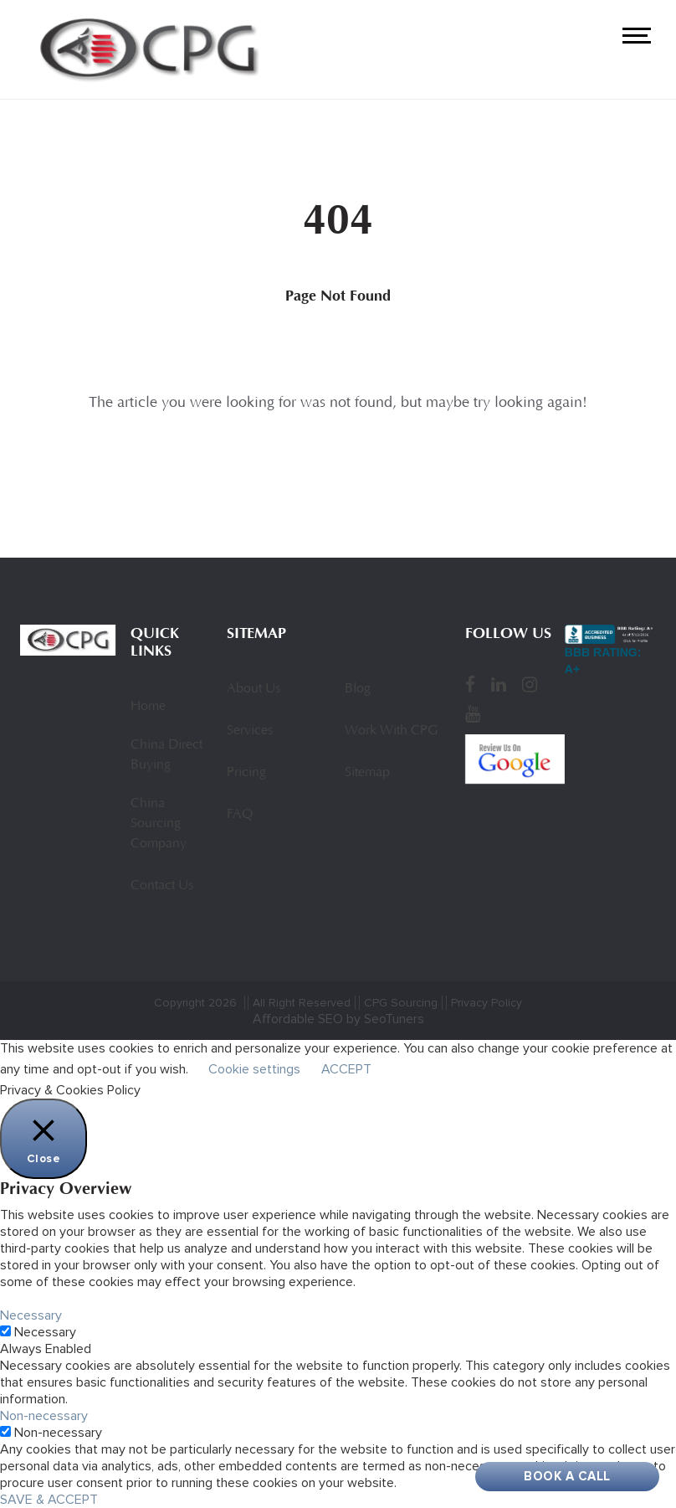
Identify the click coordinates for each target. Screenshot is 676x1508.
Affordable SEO (298, 1019)
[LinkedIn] (498, 684)
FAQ (240, 814)
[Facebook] (470, 684)
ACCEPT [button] (346, 1069)
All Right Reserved (302, 1003)
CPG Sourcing (401, 1003)
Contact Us (162, 886)
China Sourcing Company (159, 824)
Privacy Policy (486, 1003)
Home (148, 706)
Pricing (246, 773)
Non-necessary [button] (44, 1416)
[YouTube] (472, 713)
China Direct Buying (166, 755)
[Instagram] (529, 684)
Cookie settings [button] (254, 1069)
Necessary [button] (31, 1315)
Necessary (45, 1332)
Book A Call (567, 1476)
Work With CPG (391, 731)
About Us (253, 689)
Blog (358, 689)
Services (250, 731)
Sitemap (367, 773)
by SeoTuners (385, 1019)
